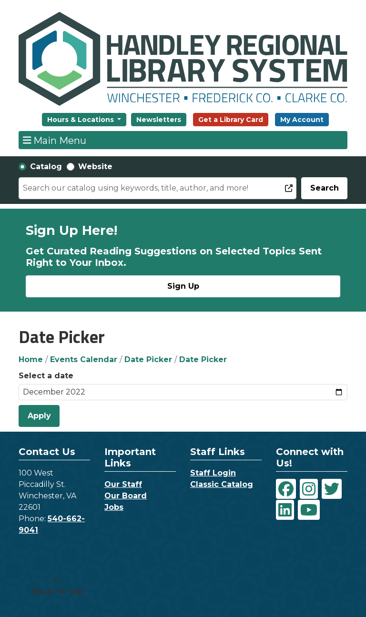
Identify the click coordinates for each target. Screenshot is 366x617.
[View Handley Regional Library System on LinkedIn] (285, 510)
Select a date (46, 375)
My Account (302, 119)
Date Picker (148, 359)
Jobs (113, 507)
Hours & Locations (81, 119)
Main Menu (55, 140)
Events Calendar (83, 359)
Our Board (125, 495)
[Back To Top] (55, 586)
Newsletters (158, 119)
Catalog (46, 166)
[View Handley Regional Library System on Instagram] (309, 489)
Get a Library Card (230, 119)
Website (95, 166)
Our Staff (123, 484)
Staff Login (213, 472)
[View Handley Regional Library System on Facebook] (286, 489)
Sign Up (183, 286)
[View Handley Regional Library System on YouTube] (309, 510)
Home (31, 359)
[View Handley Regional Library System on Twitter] (332, 489)
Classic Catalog (221, 484)
